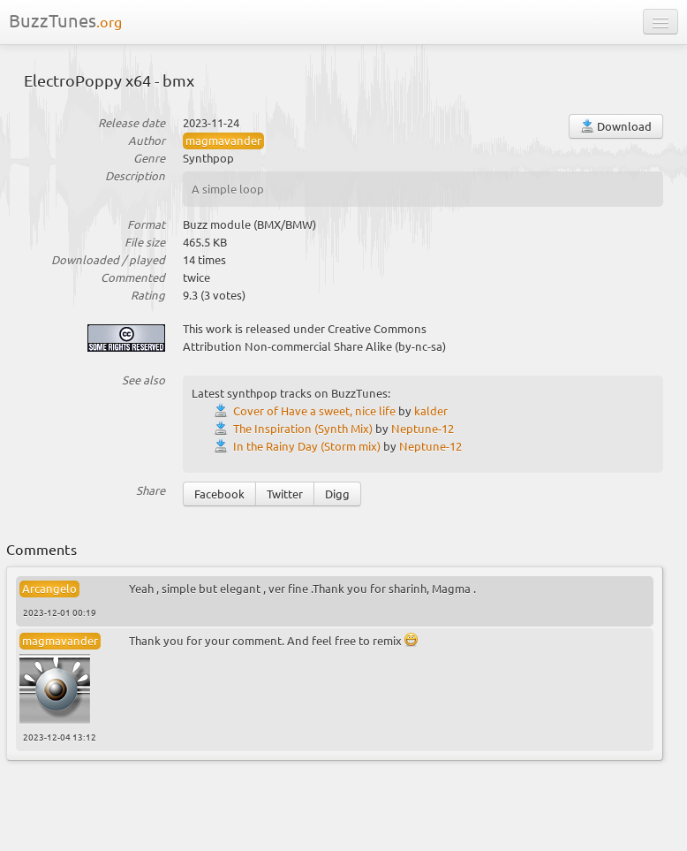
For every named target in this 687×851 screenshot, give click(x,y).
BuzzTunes (65, 20)
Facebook (219, 493)
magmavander (223, 140)
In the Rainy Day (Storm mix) (307, 445)
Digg (337, 493)
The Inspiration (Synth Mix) (303, 428)
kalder (431, 410)
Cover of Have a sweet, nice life (314, 410)
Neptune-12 (422, 428)
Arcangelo (49, 588)
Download (616, 125)
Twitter (285, 493)
